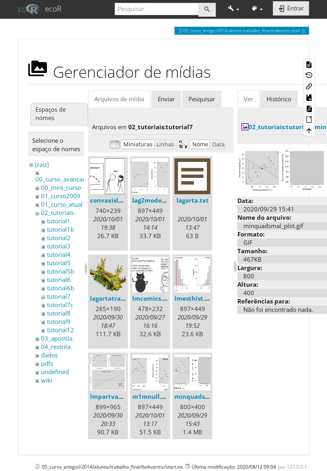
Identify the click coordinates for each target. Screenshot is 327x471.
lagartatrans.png (115, 298)
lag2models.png (155, 200)
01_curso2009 (60, 196)
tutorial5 (58, 263)
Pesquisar (201, 99)
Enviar (166, 99)
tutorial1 (58, 221)
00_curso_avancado (62, 179)
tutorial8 (58, 313)
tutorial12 (60, 330)
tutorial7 (58, 296)
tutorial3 (58, 246)
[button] (233, 9)
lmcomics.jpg (152, 298)
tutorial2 (58, 238)
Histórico (278, 99)
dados (49, 355)
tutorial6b (60, 288)
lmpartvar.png (112, 396)
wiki (46, 380)
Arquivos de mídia (119, 99)
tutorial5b (60, 271)
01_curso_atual (61, 204)
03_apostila (56, 338)
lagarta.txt (192, 200)
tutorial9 (58, 321)
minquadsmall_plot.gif (208, 396)
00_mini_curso (61, 187)
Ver (248, 99)
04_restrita (55, 347)
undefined (55, 372)
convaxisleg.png (114, 200)
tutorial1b (60, 229)
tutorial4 (58, 254)
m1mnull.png (152, 396)
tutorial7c (60, 305)
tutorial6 (58, 280)
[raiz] (42, 164)
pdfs (47, 363)
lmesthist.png (195, 298)
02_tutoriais (57, 213)
